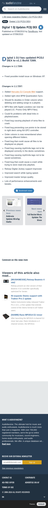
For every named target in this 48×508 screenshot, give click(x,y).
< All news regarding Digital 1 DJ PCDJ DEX (22, 17)
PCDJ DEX (19, 21)
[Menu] (44, 9)
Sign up (32, 462)
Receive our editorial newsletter (17, 456)
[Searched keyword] (21, 9)
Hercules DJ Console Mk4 (23, 92)
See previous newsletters (13, 468)
